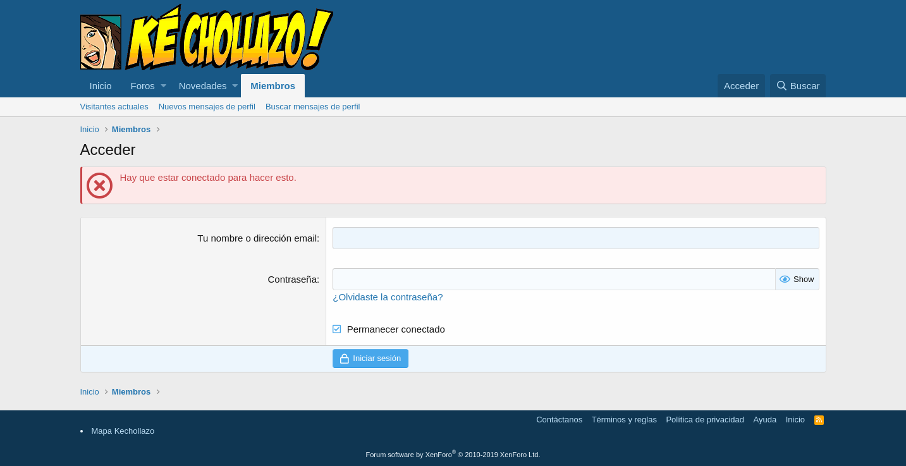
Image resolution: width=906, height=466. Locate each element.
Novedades (203, 85)
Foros (143, 85)
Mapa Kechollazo (123, 431)
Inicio (101, 85)
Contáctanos (559, 419)
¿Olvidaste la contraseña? (388, 296)
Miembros (272, 85)
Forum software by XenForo (453, 454)
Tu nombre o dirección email (257, 238)
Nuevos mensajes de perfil (207, 106)
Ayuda (765, 419)
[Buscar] (798, 85)
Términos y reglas (624, 419)
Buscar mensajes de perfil (313, 106)
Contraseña (292, 279)
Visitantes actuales (114, 106)
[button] (163, 85)
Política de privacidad (705, 419)
